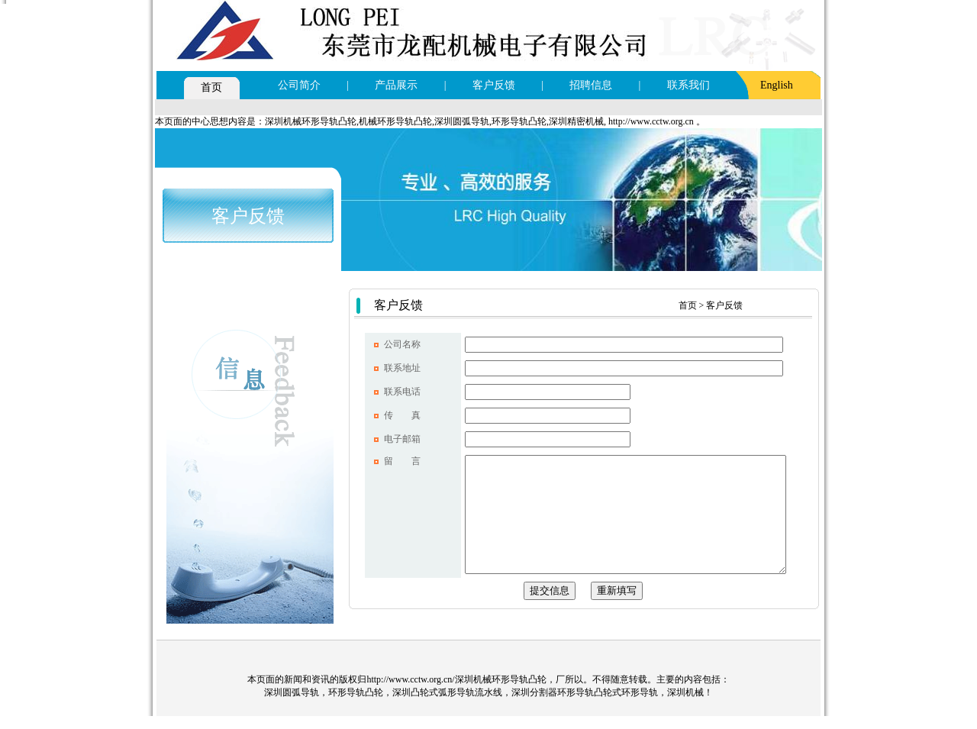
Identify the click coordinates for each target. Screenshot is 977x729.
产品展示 (396, 85)
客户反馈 (493, 85)
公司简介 (299, 85)
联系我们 (688, 85)
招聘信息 (590, 85)
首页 (211, 87)
